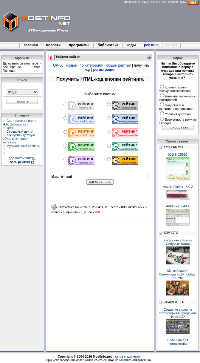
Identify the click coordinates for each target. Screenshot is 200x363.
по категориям (91, 65)
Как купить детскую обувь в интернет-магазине (19, 138)
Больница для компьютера (178, 341)
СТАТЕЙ (154, 2)
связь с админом (127, 356)
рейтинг (151, 45)
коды (131, 45)
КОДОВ (173, 2)
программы (79, 45)
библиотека (108, 45)
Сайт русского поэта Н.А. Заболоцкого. (19, 122)
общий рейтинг (118, 65)
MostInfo (125, 360)
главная (31, 45)
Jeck (10, 128)
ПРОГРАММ (132, 2)
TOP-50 (57, 65)
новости (53, 45)
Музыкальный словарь (23, 146)
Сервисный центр (20, 131)
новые (71, 65)
